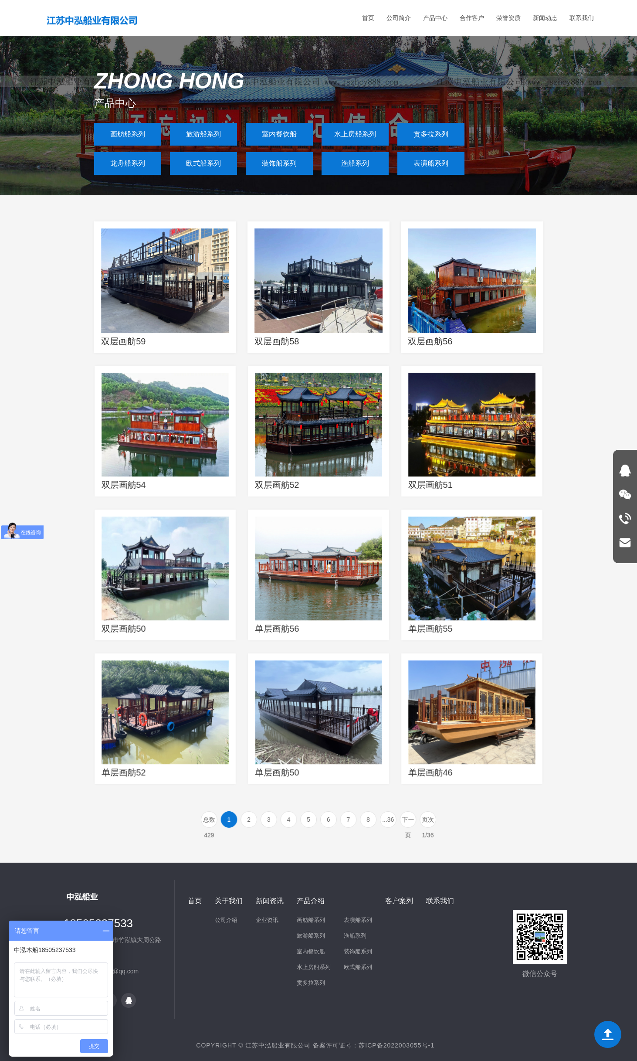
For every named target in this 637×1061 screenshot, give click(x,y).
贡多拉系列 (430, 134)
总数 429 (225, 821)
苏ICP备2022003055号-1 (396, 1045)
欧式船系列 (203, 163)
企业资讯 (267, 920)
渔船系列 (355, 163)
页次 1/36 (412, 821)
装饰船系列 (279, 163)
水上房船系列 (355, 134)
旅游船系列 (203, 134)
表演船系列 (430, 163)
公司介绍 (226, 920)
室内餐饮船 (279, 134)
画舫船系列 (127, 134)
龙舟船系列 (127, 163)
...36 (378, 819)
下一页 (395, 821)
